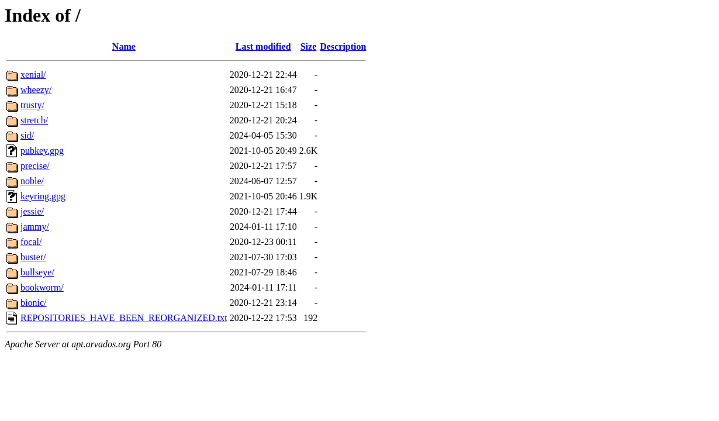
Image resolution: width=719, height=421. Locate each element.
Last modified (263, 46)
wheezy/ (35, 90)
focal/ (31, 242)
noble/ (32, 181)
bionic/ (33, 303)
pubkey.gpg (42, 151)
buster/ (33, 257)
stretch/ (34, 120)
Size (308, 46)
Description (343, 46)
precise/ (35, 166)
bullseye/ (37, 272)
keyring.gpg (42, 196)
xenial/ (33, 75)
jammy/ (34, 227)
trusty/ (32, 105)
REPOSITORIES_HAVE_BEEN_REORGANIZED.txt (123, 318)
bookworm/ (42, 287)
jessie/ (32, 211)
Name (124, 46)
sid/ (27, 135)
